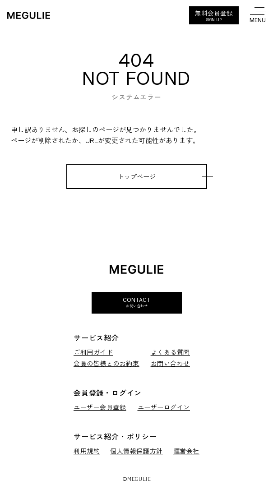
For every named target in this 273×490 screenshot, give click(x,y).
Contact (137, 302)
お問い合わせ (170, 363)
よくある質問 (170, 352)
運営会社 (186, 451)
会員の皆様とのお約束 (106, 363)
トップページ (137, 176)
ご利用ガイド (93, 352)
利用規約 (87, 451)
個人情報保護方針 (136, 451)
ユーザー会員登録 (100, 407)
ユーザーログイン (164, 407)
